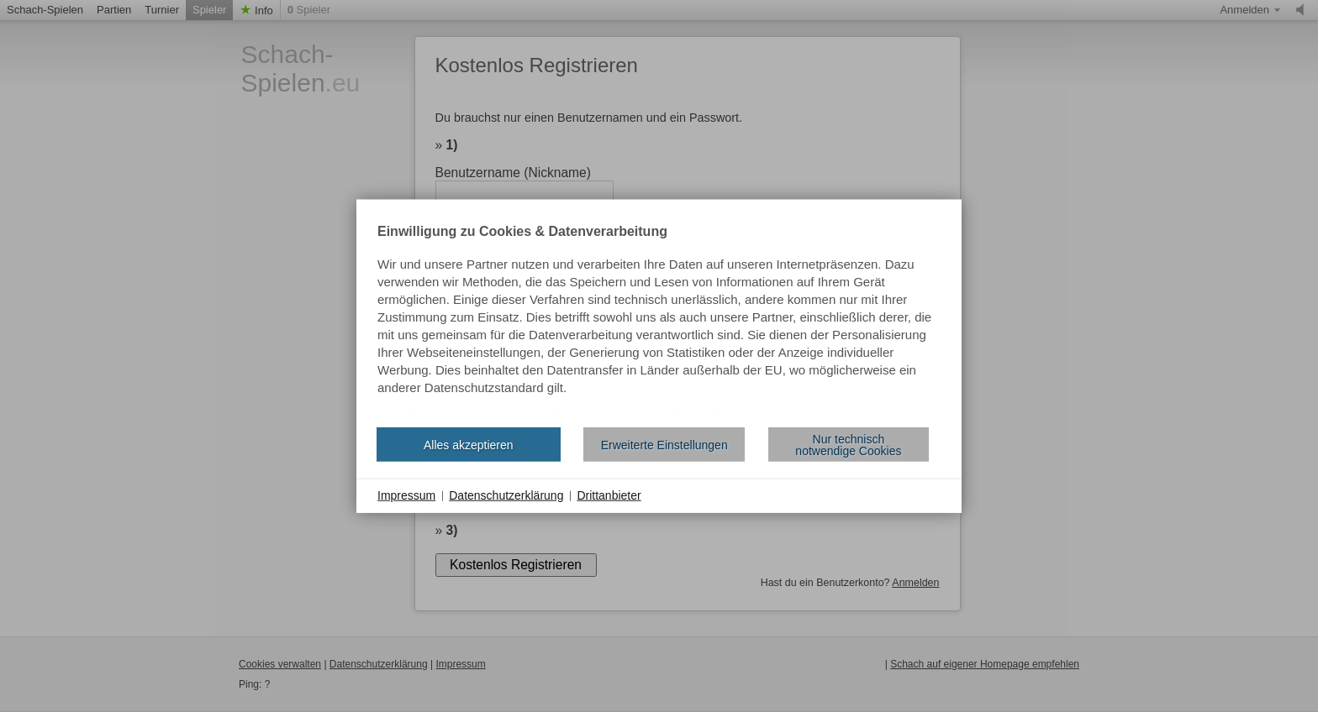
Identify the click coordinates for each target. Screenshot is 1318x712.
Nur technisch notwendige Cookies (848, 444)
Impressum (406, 495)
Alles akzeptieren (469, 444)
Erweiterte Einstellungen (664, 444)
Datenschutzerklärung (506, 495)
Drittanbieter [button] (609, 495)
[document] (659, 320)
